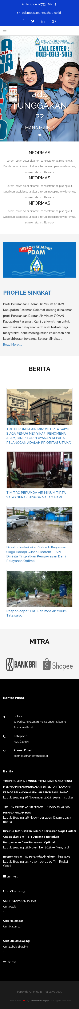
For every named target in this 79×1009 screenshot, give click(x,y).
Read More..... (12, 344)
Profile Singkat (27, 293)
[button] (6, 88)
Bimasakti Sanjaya (41, 1000)
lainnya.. (10, 876)
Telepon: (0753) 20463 (39, 4)
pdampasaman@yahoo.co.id (39, 12)
